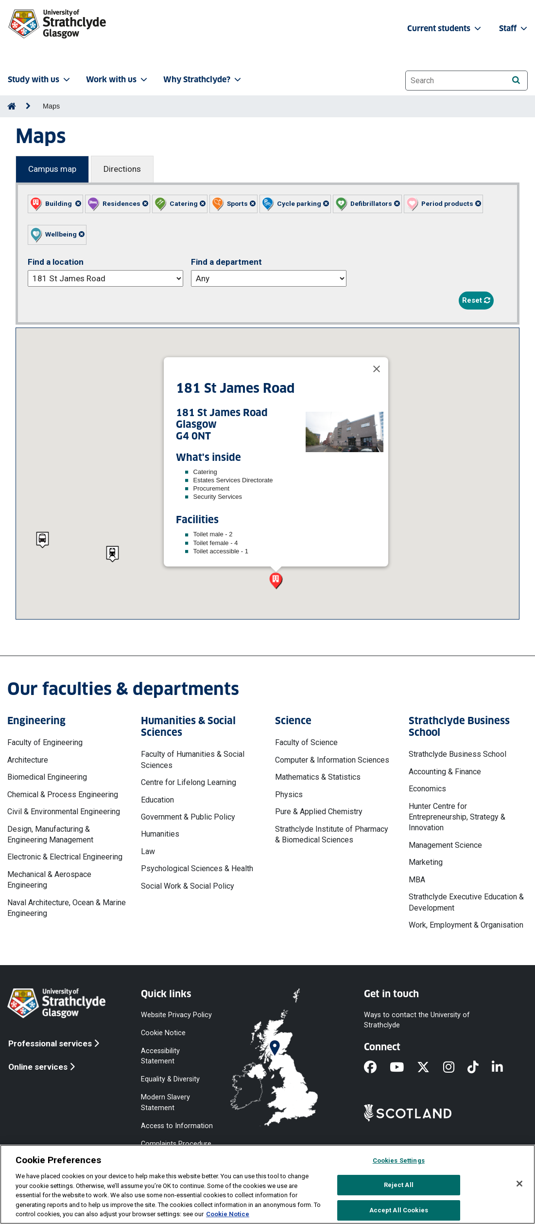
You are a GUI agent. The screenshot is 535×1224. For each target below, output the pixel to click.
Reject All (399, 1184)
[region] (267, 1184)
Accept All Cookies (398, 1210)
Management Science (445, 845)
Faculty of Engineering (45, 742)
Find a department (226, 262)
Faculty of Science (306, 742)
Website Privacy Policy (176, 1014)
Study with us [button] (40, 79)
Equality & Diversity (170, 1079)
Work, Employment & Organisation (466, 925)
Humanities (160, 834)
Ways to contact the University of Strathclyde (417, 1019)
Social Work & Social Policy (187, 886)
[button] (55, 204)
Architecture (27, 760)
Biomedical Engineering (47, 777)
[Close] (376, 369)
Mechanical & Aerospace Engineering (49, 880)
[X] (430, 1067)
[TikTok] (479, 1067)
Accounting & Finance (445, 771)
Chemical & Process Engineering (62, 794)
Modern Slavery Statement (165, 1102)
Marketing (426, 862)
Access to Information (177, 1125)
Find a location (56, 262)
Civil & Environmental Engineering (63, 811)
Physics (289, 794)
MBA (417, 879)
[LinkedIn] (504, 1067)
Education (157, 799)
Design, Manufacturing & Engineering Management (50, 834)
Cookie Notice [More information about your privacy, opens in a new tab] (227, 1214)
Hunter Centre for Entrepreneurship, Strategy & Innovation (457, 817)
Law (148, 851)
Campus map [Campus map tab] (52, 169)
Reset (476, 300)
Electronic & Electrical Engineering (64, 856)
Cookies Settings (399, 1160)
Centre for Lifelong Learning (188, 782)
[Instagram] (455, 1067)
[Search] (516, 80)
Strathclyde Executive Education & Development (466, 902)
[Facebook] (377, 1067)
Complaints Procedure (176, 1143)
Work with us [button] (117, 79)
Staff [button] (514, 28)
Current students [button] (445, 28)
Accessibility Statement (160, 1055)
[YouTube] (403, 1067)
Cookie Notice (163, 1032)
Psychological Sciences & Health (197, 868)
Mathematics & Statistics (318, 777)
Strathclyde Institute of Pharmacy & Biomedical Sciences (331, 834)
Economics (427, 788)
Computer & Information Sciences (332, 760)
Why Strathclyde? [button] (203, 79)
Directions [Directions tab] (122, 169)
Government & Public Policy (188, 817)
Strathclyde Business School (457, 754)
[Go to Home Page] (11, 106)
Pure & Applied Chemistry (318, 811)
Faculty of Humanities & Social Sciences (192, 759)
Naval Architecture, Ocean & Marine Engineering (66, 908)
